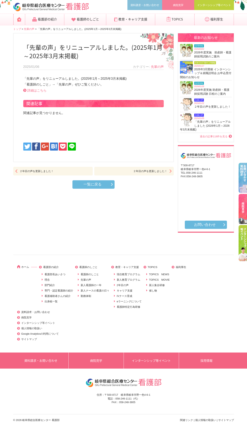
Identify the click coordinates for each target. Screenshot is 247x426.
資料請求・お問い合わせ (144, 5)
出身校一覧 (51, 301)
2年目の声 (123, 285)
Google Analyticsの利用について (40, 333)
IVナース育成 (124, 296)
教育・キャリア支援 (132, 19)
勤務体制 (86, 296)
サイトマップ (29, 339)
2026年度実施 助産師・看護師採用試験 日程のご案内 (211, 91)
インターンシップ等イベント (214, 5)
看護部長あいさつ (55, 274)
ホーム (25, 266)
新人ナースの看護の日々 (95, 290)
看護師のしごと (88, 19)
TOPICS (177, 19)
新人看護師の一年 (91, 285)
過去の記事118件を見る (214, 136)
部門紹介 (50, 285)
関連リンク (186, 420)
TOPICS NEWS (159, 274)
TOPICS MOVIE (159, 279)
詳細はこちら (37, 90)
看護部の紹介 (47, 19)
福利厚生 (216, 19)
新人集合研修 (157, 285)
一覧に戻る (92, 184)
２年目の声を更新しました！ (37, 171)
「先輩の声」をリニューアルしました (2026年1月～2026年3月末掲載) (205, 125)
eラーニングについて (129, 301)
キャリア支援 (124, 290)
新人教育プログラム (128, 279)
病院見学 (178, 5)
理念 (47, 279)
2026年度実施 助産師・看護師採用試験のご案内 (212, 54)
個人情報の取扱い (31, 328)
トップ (17, 29)
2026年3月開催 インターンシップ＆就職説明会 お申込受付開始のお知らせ (206, 73)
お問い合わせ (205, 225)
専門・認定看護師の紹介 (59, 290)
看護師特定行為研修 (128, 306)
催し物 (153, 290)
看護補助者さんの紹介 (58, 296)
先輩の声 (29, 29)
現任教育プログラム (128, 274)
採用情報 (206, 360)
